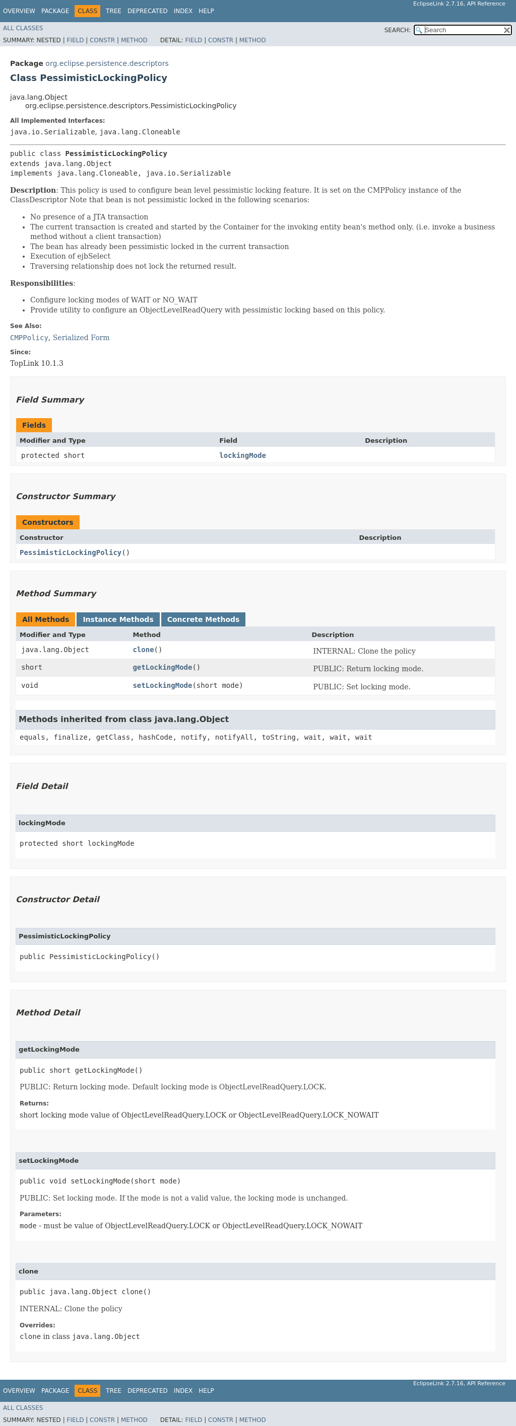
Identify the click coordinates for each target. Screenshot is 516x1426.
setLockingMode (162, 685)
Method (134, 40)
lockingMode (242, 455)
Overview (19, 11)
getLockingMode (162, 667)
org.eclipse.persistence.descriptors (106, 63)
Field (75, 40)
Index (183, 11)
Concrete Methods (203, 619)
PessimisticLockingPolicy (70, 552)
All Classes (23, 28)
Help (206, 11)
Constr (102, 40)
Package (55, 11)
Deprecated (147, 11)
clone (143, 650)
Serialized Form (81, 338)
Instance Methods (118, 619)
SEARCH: (397, 30)
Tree (113, 11)
